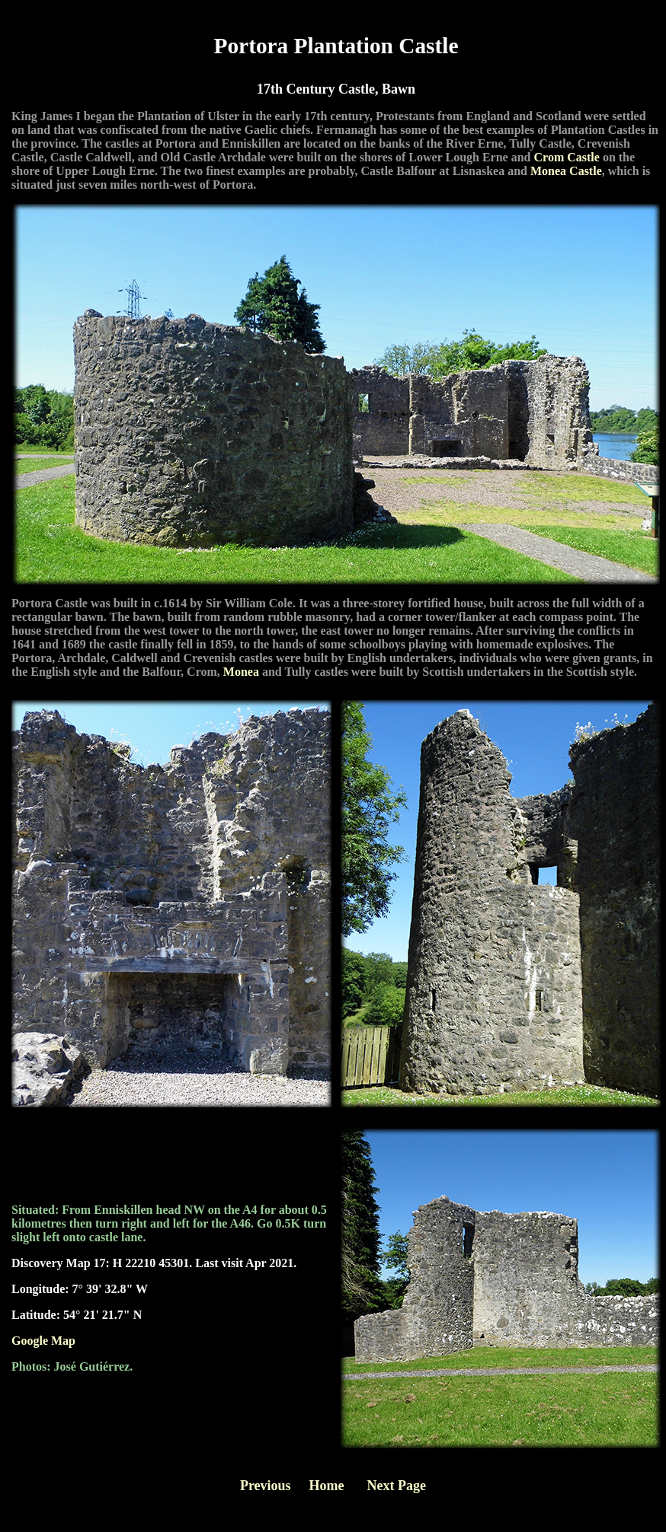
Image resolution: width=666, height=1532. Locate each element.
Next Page (396, 1485)
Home (326, 1485)
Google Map (43, 1340)
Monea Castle (566, 170)
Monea (241, 671)
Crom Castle (567, 157)
